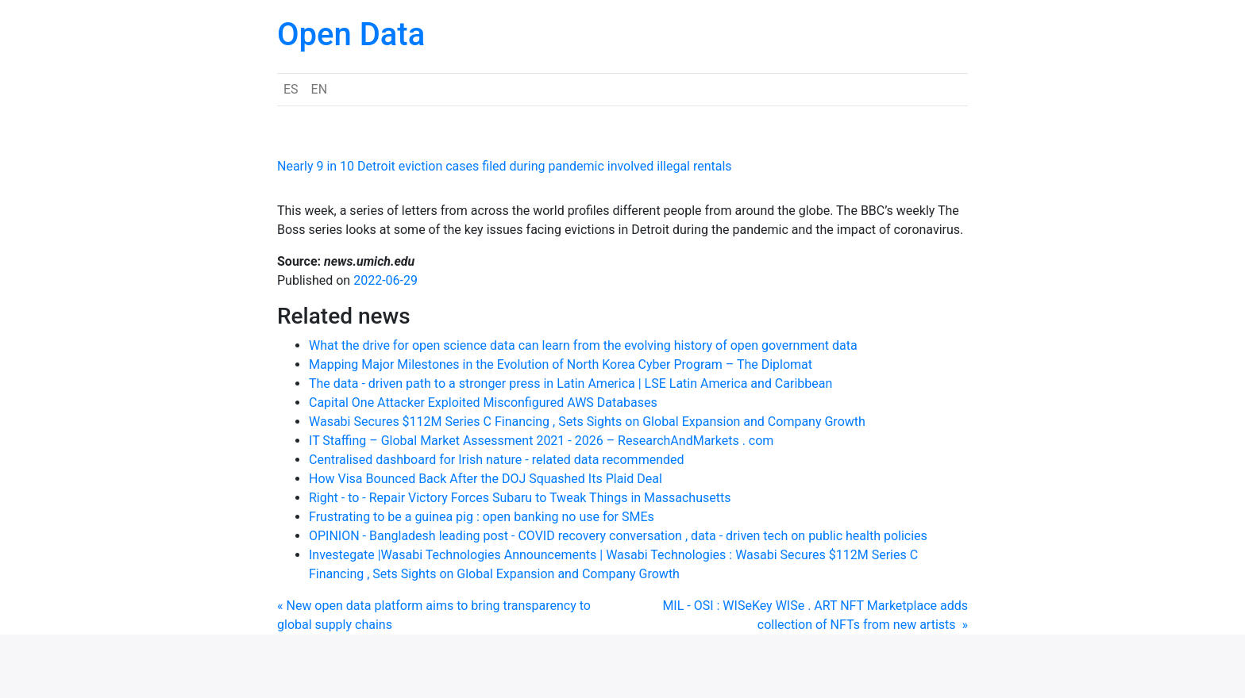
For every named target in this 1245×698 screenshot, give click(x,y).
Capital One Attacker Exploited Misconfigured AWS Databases (483, 402)
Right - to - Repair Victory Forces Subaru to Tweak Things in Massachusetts (519, 497)
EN (319, 89)
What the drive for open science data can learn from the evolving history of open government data (583, 345)
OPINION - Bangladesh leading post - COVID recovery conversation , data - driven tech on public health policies (618, 535)
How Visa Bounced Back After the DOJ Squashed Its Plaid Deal (485, 478)
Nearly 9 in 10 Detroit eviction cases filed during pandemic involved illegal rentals (504, 166)
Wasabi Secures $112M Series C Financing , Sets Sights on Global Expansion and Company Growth (587, 421)
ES (291, 89)
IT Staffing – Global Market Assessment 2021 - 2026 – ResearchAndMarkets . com (541, 440)
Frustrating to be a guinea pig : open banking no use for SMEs (481, 516)
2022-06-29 (385, 280)
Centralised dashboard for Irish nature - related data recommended (496, 459)
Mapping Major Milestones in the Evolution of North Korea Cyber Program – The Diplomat (560, 364)
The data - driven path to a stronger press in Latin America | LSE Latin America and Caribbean (570, 383)
